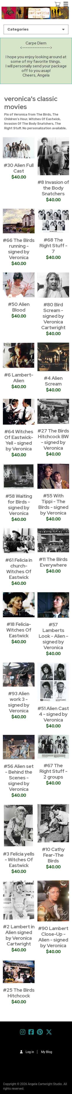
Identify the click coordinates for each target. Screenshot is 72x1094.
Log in (30, 1052)
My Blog (46, 1052)
